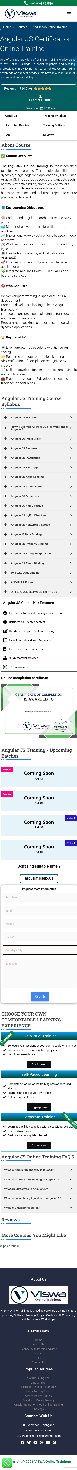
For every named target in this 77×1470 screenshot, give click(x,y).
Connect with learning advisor (38, 1348)
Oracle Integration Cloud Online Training (38, 1404)
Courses (21, 27)
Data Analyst (38, 1382)
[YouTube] (35, 1442)
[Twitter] (29, 1442)
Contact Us (38, 1362)
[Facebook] (23, 1442)
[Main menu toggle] (69, 13)
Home (7, 27)
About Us (38, 1344)
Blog (38, 1357)
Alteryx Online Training (38, 1395)
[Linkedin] (48, 1442)
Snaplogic (39, 1409)
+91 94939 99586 (41, 3)
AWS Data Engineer (38, 1378)
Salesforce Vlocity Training (39, 1400)
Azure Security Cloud (38, 1391)
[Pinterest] (54, 1442)
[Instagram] (42, 1442)
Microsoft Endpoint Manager (38, 1386)
